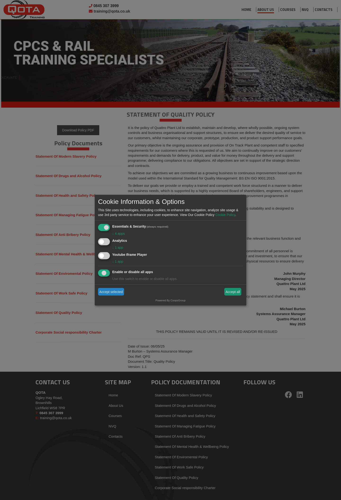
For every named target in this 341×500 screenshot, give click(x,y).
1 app (117, 247)
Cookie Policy (225, 215)
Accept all (233, 292)
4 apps (118, 233)
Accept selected (111, 292)
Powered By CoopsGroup (171, 300)
